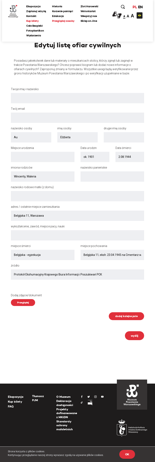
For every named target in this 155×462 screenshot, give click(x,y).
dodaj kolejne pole (126, 316)
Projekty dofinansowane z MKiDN (66, 413)
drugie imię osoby (115, 128)
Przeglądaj (23, 302)
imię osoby (64, 128)
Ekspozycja (33, 6)
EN (140, 7)
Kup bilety (32, 21)
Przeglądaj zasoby (63, 21)
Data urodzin (89, 148)
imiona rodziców (21, 167)
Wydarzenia (33, 35)
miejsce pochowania (94, 246)
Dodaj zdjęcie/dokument (26, 295)
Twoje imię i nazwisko (25, 89)
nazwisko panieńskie (94, 167)
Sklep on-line (89, 21)
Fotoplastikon (35, 30)
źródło (15, 265)
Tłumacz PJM (38, 398)
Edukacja (58, 16)
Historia (57, 6)
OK (127, 454)
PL (135, 7)
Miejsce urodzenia (22, 148)
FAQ (11, 406)
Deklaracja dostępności (64, 403)
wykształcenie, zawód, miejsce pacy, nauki (38, 226)
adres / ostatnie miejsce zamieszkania (35, 206)
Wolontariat (88, 11)
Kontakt (31, 16)
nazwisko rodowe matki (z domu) (32, 187)
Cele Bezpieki (34, 25)
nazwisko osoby (21, 128)
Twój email (18, 108)
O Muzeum (63, 397)
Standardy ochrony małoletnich (64, 425)
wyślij (134, 336)
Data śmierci (123, 148)
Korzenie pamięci (62, 11)
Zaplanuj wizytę (36, 11)
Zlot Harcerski (89, 6)
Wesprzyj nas (89, 16)
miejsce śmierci (21, 246)
